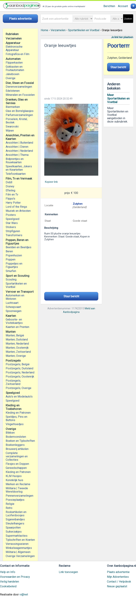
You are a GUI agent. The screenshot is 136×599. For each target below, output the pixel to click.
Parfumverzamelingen (19, 115)
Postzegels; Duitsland (19, 368)
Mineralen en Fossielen (20, 94)
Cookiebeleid (8, 586)
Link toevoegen (68, 572)
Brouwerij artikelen (17, 449)
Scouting (11, 279)
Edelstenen (13, 90)
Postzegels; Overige (18, 388)
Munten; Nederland (17, 343)
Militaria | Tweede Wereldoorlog (17, 490)
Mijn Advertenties (118, 576)
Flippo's (10, 198)
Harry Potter (13, 202)
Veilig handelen (9, 581)
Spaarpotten (13, 527)
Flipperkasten (14, 62)
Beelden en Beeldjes (18, 247)
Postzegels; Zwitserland (13, 382)
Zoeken (128, 18)
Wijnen (10, 130)
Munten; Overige (16, 355)
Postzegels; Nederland (20, 372)
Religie (10, 504)
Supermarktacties (16, 535)
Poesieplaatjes (15, 499)
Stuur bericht (71, 296)
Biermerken (13, 107)
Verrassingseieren (17, 544)
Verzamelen (58, 30)
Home (44, 30)
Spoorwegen (13, 311)
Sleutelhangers (15, 523)
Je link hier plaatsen (122, 37)
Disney (10, 186)
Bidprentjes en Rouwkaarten (15, 160)
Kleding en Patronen (18, 412)
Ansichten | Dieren (17, 146)
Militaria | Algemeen (18, 552)
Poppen (10, 259)
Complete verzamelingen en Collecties (17, 456)
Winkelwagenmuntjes (19, 548)
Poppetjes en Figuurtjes (14, 265)
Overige (10, 78)
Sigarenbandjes (15, 519)
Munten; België (15, 335)
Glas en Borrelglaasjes (19, 111)
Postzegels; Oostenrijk (20, 376)
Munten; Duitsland (17, 339)
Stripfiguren (13, 231)
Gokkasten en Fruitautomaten (15, 68)
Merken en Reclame (18, 484)
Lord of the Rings (16, 206)
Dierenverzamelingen (19, 86)
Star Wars (12, 223)
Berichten (109, 6)
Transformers (14, 235)
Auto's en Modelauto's (19, 396)
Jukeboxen (12, 74)
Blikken (10, 432)
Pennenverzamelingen (19, 495)
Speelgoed (12, 219)
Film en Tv (12, 194)
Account (123, 6)
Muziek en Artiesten (18, 210)
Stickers (11, 227)
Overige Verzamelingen (20, 556)
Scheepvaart (13, 307)
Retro (9, 508)
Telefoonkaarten (16, 173)
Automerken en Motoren (15, 297)
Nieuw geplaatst (117, 586)
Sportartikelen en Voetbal (16, 285)
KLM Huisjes (14, 476)
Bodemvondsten (16, 436)
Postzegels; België (18, 364)
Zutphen (78, 203)
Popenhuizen (14, 255)
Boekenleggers (15, 445)
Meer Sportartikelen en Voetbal (118, 98)
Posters (11, 215)
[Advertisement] (71, 71)
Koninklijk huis (14, 480)
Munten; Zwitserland (18, 351)
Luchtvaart (12, 303)
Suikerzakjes (14, 531)
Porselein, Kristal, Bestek (16, 120)
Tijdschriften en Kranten (20, 539)
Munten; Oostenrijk (17, 347)
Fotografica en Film (17, 54)
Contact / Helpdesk (119, 581)
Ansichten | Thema (17, 155)
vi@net (23, 594)
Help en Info (7, 572)
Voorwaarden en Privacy (15, 576)
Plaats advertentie (118, 572)
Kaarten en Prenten (17, 327)
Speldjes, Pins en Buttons (16, 418)
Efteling (10, 190)
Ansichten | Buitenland (19, 142)
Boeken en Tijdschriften (20, 440)
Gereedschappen (16, 468)
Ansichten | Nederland (19, 150)
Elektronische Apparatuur (14, 48)
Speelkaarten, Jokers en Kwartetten (19, 168)
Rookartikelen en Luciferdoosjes (16, 513)
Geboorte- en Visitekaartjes (14, 321)
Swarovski (12, 126)
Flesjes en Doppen (17, 463)
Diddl (9, 182)
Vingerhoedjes (15, 424)
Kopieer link (51, 181)
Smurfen (11, 271)
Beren (9, 251)
